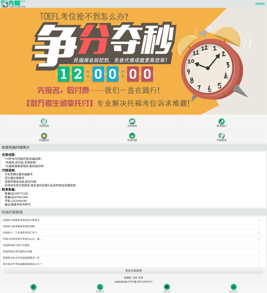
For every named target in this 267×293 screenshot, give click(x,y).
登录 (140, 277)
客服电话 (100, 288)
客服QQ (166, 288)
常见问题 (132, 137)
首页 (33, 288)
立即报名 (260, 3)
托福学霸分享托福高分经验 (17, 251)
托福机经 (44, 137)
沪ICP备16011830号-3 (140, 281)
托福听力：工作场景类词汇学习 (20, 232)
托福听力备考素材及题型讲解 (19, 226)
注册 (134, 277)
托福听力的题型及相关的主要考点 (21, 220)
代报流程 (44, 122)
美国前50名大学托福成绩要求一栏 (21, 257)
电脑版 (127, 277)
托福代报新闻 (12, 212)
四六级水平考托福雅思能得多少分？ (22, 264)
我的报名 (233, 288)
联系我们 (222, 122)
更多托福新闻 (133, 270)
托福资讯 (222, 137)
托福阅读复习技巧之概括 (16, 245)
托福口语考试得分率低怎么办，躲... (22, 239)
